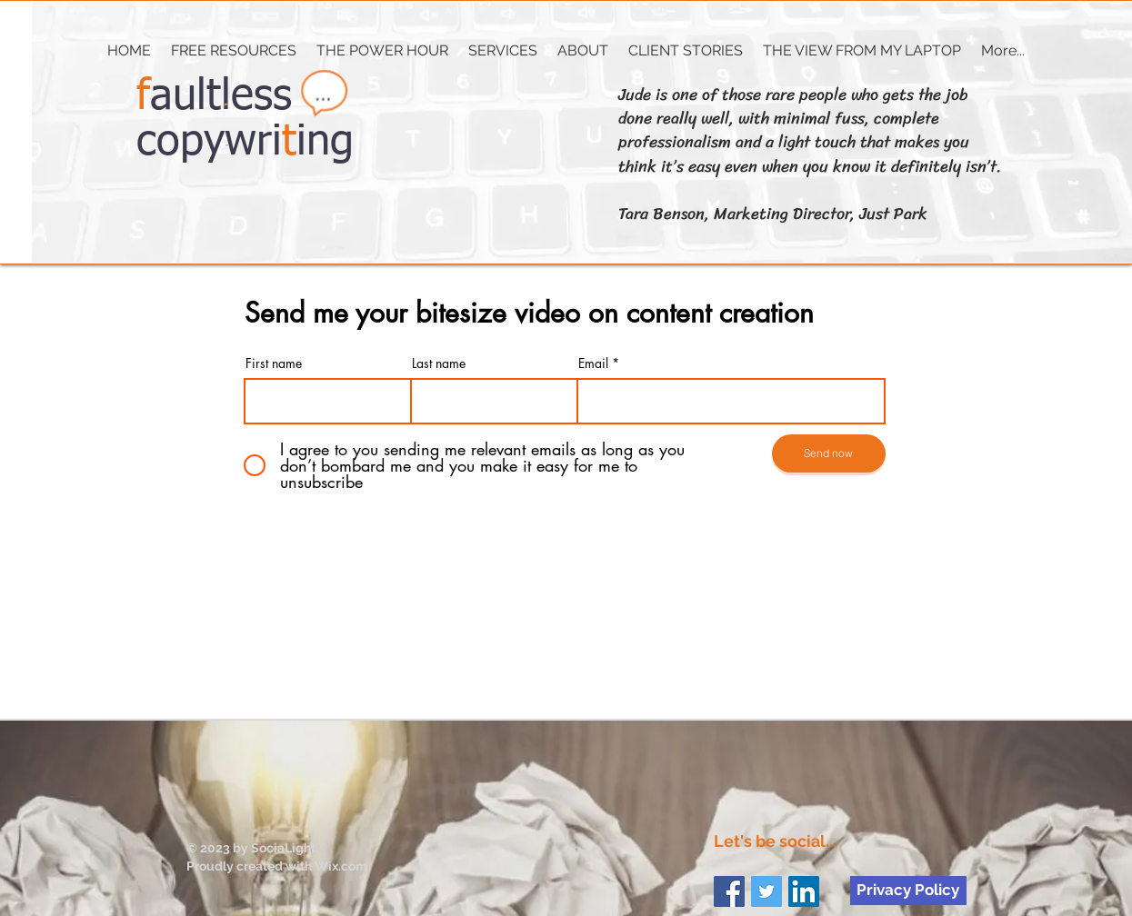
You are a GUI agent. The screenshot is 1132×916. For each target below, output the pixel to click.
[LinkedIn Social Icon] (803, 891)
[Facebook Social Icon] (729, 891)
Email (593, 363)
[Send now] (829, 453)
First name (273, 363)
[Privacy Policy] (908, 890)
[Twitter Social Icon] (766, 891)
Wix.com (341, 866)
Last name (439, 363)
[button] (502, 50)
